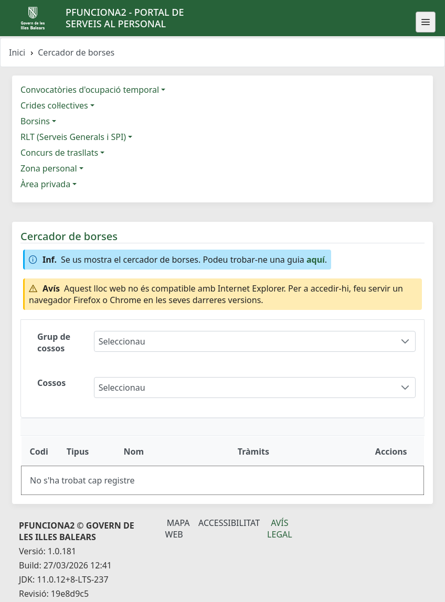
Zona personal (48, 168)
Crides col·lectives (54, 105)
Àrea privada (45, 184)
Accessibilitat (229, 523)
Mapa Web (177, 528)
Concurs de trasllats (59, 152)
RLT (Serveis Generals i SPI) (73, 137)
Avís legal (279, 528)
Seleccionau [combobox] (122, 341)
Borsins (35, 121)
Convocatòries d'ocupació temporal (89, 89)
